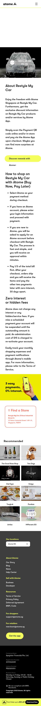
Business (9, 582)
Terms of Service (13, 596)
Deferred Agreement (15, 603)
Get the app (14, 636)
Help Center (11, 572)
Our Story (10, 562)
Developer (10, 586)
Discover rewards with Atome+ (19, 159)
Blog (8, 566)
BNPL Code (11, 606)
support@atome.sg (14, 617)
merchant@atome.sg (15, 627)
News (8, 569)
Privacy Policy (12, 599)
